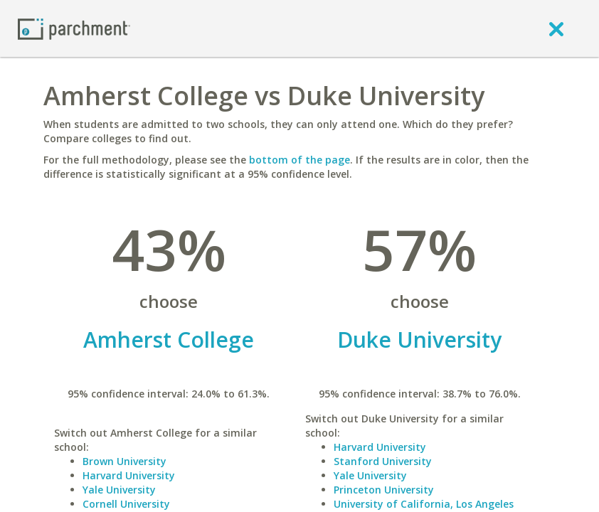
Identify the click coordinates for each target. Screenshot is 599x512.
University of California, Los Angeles (424, 504)
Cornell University (126, 504)
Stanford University (383, 461)
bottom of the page (299, 159)
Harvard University (129, 475)
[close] (556, 28)
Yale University (119, 489)
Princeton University (384, 489)
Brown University (124, 461)
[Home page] (74, 28)
